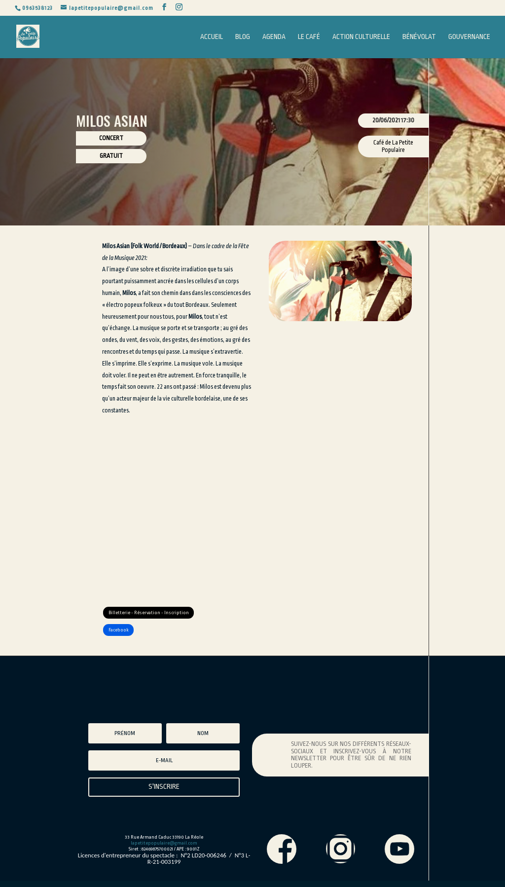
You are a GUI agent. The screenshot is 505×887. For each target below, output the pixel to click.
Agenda (274, 36)
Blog (242, 36)
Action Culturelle (361, 36)
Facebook (122, 634)
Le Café (309, 36)
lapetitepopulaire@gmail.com (164, 849)
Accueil (211, 36)
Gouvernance (469, 36)
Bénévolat (419, 36)
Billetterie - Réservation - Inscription (154, 614)
